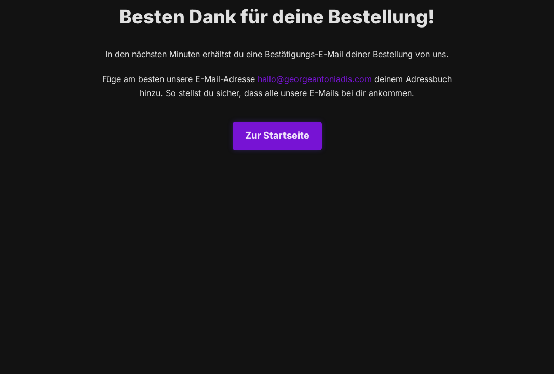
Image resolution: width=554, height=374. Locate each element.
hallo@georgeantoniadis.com (315, 79)
